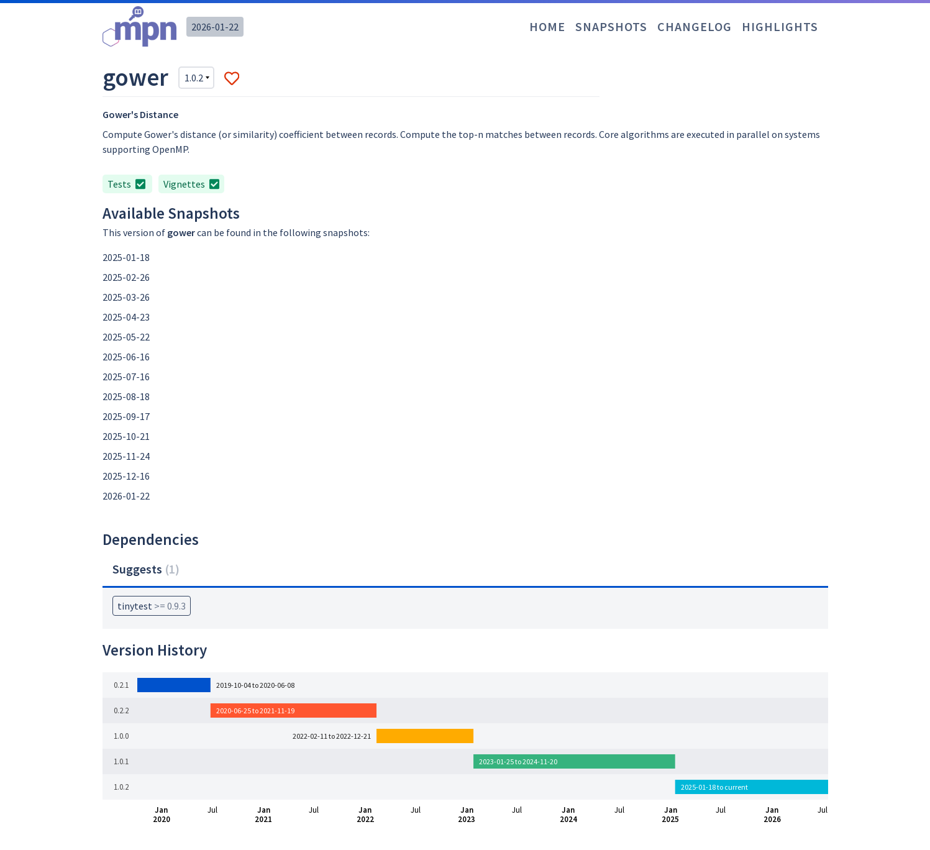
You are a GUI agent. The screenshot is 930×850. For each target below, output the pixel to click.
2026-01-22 (215, 27)
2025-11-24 (126, 456)
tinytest (151, 606)
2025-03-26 (126, 297)
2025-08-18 (126, 396)
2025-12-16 (126, 476)
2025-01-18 (126, 257)
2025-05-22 (126, 337)
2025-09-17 (126, 416)
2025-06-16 (126, 356)
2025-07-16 (126, 376)
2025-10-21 (126, 436)
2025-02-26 (126, 277)
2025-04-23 (126, 317)
